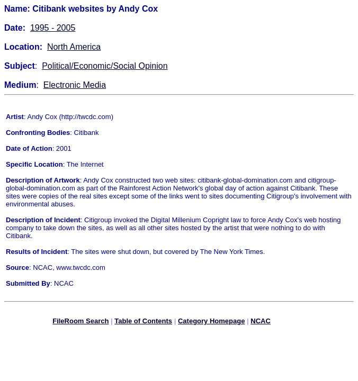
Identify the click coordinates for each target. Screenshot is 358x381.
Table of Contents (143, 322)
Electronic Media (74, 84)
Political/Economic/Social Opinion (104, 65)
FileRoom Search (80, 322)
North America (74, 46)
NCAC (260, 322)
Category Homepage (211, 322)
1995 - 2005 (52, 27)
